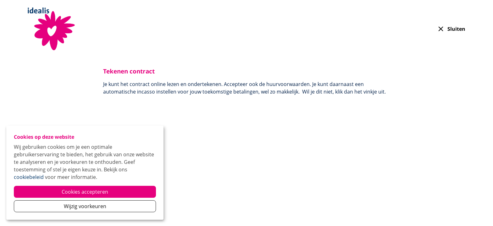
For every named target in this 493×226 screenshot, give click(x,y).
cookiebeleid (29, 177)
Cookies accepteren (85, 191)
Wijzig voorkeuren (85, 206)
